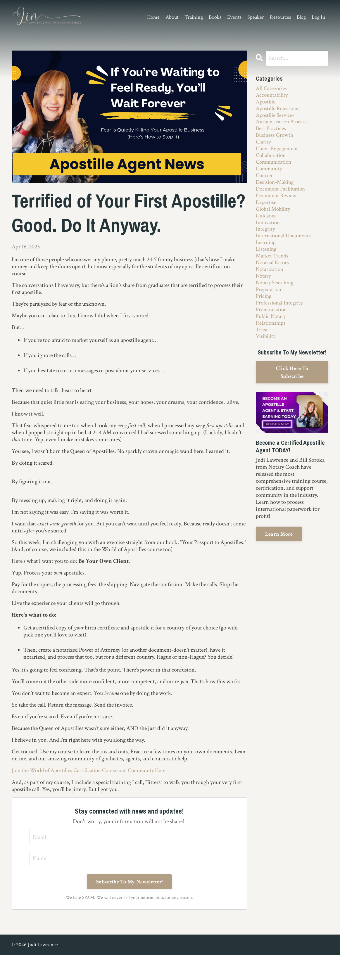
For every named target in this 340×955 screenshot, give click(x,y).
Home (153, 17)
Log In (318, 17)
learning (266, 250)
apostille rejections (278, 109)
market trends (273, 264)
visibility (266, 348)
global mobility (274, 215)
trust (262, 341)
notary (264, 285)
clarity (264, 144)
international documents (284, 243)
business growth (275, 137)
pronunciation (272, 320)
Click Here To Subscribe (292, 384)
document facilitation (282, 194)
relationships (271, 334)
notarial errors (273, 271)
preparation (269, 299)
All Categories (272, 88)
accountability (272, 95)
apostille (266, 102)
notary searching (275, 292)
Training (193, 17)
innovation (269, 229)
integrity (266, 236)
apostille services (276, 116)
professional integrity (280, 313)
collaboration (272, 158)
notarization (270, 278)
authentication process (282, 123)
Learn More (279, 545)
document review (277, 201)
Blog (301, 17)
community (270, 173)
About (172, 17)
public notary (271, 327)
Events (234, 17)
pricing (264, 306)
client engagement (278, 151)
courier (265, 180)
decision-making (276, 187)
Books (215, 17)
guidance (267, 222)
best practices (271, 130)
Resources (280, 17)
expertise (266, 208)
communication (275, 165)
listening (267, 257)
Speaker (255, 17)
